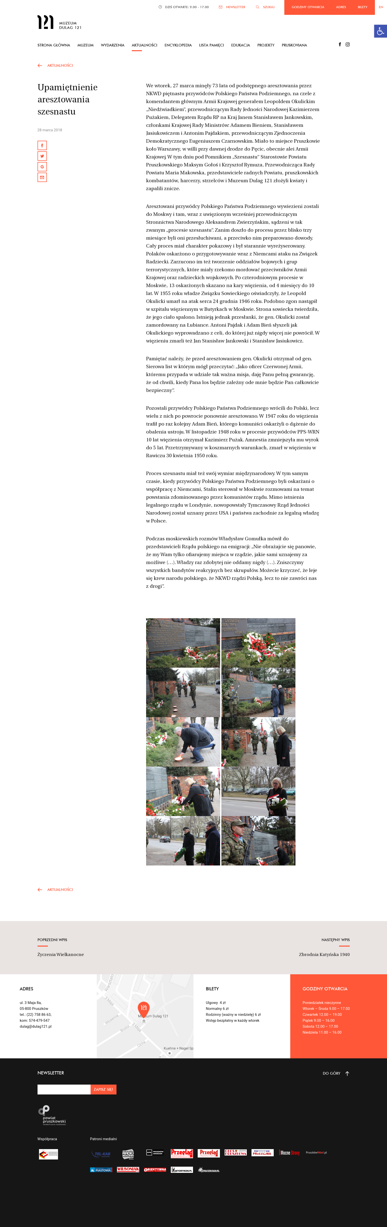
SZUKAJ (268, 7)
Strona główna (54, 45)
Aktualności (144, 45)
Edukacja (240, 45)
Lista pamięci (211, 45)
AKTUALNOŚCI (60, 65)
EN (381, 7)
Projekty (265, 45)
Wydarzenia (112, 45)
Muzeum (85, 45)
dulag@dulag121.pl (36, 1026)
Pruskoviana (294, 45)
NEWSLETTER (235, 7)
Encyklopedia (178, 45)
